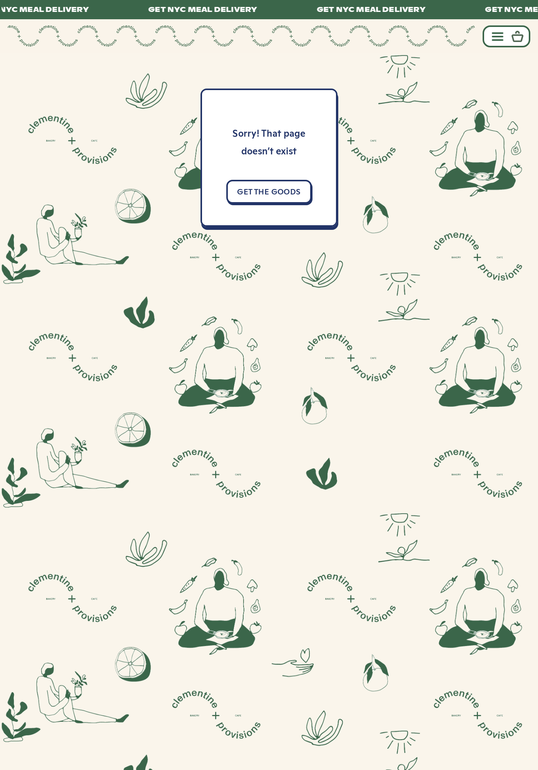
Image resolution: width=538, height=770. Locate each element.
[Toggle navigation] (496, 36)
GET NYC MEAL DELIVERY (206, 9)
